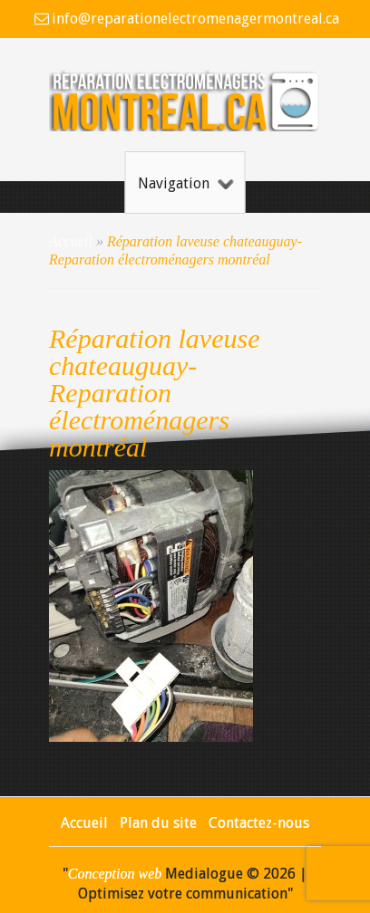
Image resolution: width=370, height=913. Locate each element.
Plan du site (158, 822)
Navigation (186, 183)
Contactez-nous (259, 822)
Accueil (70, 241)
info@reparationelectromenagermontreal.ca (195, 18)
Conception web (115, 873)
